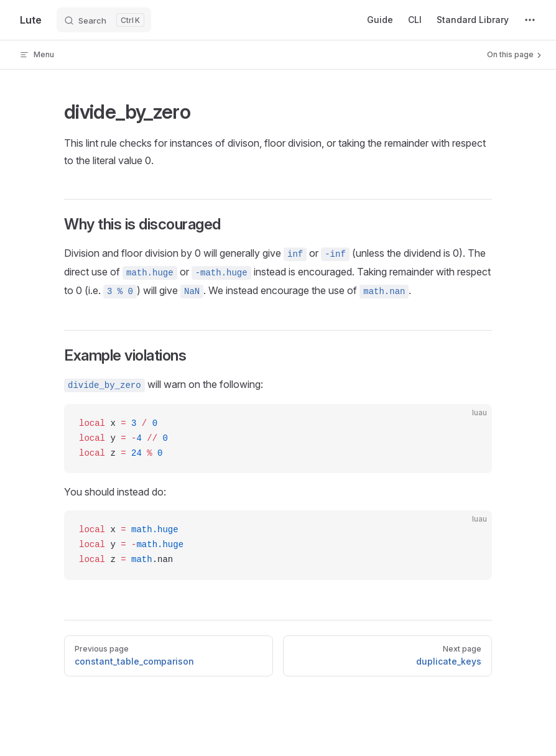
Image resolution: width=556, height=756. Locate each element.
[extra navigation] (530, 20)
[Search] (104, 19)
